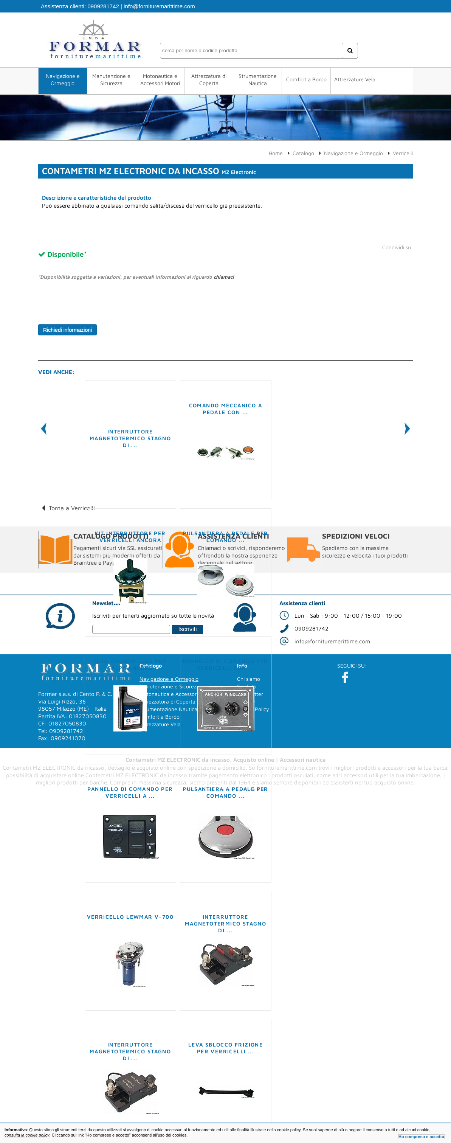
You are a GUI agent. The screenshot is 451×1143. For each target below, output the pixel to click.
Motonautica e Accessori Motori (160, 79)
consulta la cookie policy (27, 1135)
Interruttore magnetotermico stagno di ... (130, 438)
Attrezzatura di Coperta (208, 79)
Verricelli (403, 153)
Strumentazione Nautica (258, 79)
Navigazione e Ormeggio (63, 79)
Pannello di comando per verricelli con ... (225, 664)
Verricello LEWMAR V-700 (130, 916)
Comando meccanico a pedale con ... (225, 408)
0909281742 (103, 6)
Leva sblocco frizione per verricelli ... (225, 1047)
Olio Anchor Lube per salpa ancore (130, 664)
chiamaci (224, 277)
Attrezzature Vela (354, 79)
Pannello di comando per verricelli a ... (130, 792)
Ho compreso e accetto (421, 1136)
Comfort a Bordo (306, 79)
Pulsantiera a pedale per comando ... (225, 536)
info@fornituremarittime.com (159, 6)
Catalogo (303, 153)
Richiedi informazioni (67, 330)
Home (276, 153)
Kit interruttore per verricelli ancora (130, 536)
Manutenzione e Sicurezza (111, 79)
